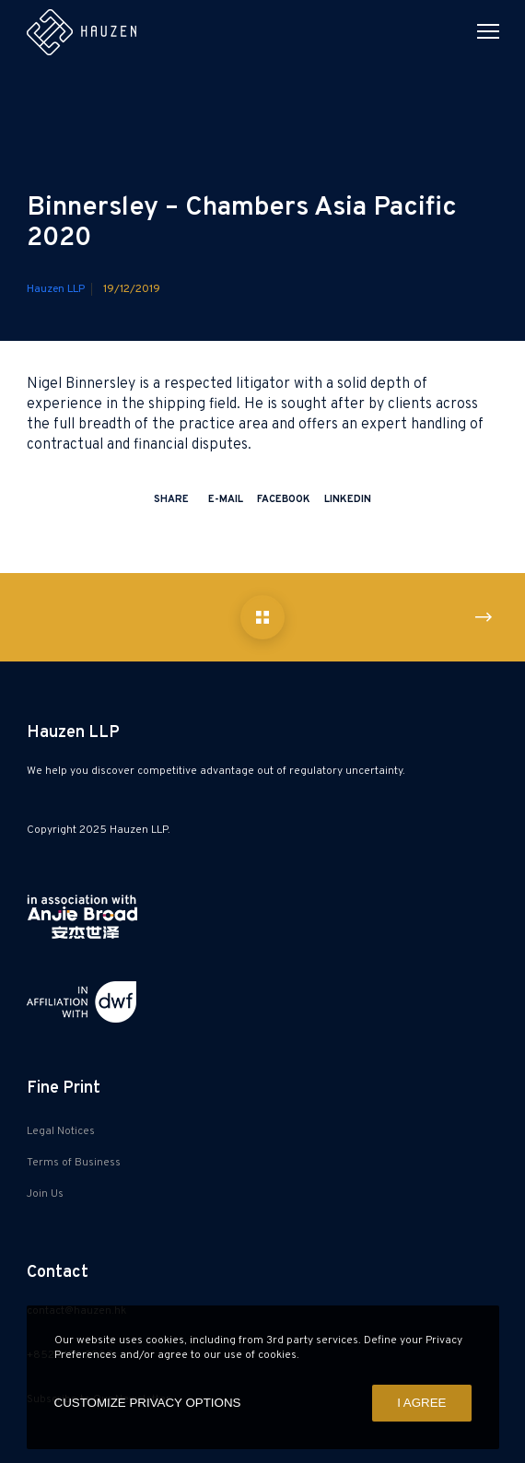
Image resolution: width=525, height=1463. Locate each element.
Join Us (45, 1194)
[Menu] (480, 32)
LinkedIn (347, 499)
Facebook (283, 499)
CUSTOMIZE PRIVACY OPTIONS (147, 1403)
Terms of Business (74, 1162)
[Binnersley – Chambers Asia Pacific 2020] (262, 617)
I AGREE (421, 1403)
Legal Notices (61, 1131)
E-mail (225, 499)
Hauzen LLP (56, 289)
